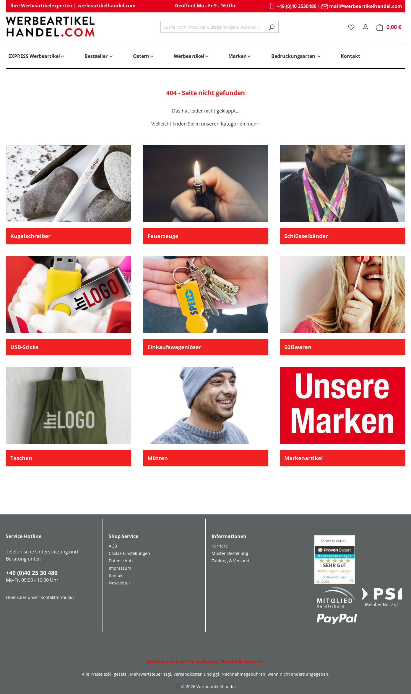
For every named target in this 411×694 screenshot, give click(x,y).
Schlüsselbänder (306, 236)
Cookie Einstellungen (129, 553)
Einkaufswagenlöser (174, 347)
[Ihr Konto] (365, 27)
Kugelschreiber (30, 236)
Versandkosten (188, 674)
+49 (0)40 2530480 (292, 6)
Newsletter (119, 583)
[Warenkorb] (389, 27)
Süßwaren (297, 347)
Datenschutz (121, 560)
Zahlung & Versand (230, 560)
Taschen (21, 458)
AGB (113, 546)
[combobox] (212, 27)
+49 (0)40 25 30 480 (32, 572)
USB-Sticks (24, 347)
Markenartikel (303, 458)
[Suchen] (272, 27)
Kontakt (116, 575)
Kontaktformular (56, 597)
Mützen (157, 458)
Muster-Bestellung (230, 553)
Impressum (120, 568)
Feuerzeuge (162, 236)
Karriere (220, 546)
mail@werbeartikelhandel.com (361, 6)
